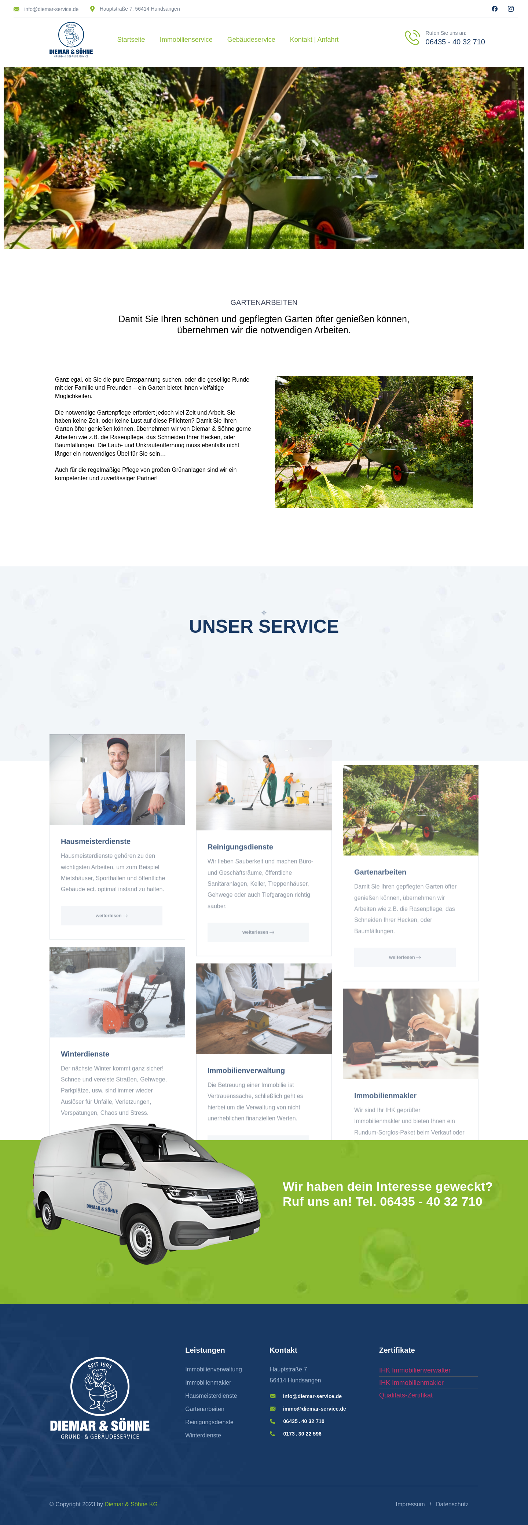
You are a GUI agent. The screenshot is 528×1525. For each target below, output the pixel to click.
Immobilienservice (186, 39)
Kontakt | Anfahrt (314, 39)
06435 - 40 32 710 (455, 42)
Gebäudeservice (251, 39)
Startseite (131, 39)
